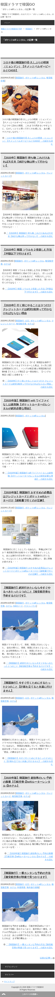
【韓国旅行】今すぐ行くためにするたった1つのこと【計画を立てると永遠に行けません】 (27, 686)
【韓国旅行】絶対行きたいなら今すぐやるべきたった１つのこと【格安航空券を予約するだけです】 (26, 591)
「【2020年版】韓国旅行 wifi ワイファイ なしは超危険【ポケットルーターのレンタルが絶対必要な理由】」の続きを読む (29, 476)
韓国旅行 (20, 78)
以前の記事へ (46, 958)
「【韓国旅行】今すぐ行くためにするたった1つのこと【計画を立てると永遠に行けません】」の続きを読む (28, 761)
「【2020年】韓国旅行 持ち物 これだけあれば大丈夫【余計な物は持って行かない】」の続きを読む (29, 234)
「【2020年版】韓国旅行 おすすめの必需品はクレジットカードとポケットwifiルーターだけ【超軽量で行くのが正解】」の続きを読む (28, 571)
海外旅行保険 (33, 887)
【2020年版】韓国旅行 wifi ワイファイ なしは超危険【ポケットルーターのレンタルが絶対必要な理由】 (26, 404)
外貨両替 (21, 887)
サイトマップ (9, 982)
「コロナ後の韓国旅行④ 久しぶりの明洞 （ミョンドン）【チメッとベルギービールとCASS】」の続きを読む (27, 141)
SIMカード (18, 606)
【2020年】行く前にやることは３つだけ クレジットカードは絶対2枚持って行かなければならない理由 (27, 309)
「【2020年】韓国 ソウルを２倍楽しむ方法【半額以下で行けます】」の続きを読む (29, 290)
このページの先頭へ (30, 994)
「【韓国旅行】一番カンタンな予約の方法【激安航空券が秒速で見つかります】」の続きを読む (29, 946)
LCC (27, 320)
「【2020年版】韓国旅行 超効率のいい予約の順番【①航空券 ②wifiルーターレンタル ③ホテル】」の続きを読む (28, 856)
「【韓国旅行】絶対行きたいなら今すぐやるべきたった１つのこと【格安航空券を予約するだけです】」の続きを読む (28, 666)
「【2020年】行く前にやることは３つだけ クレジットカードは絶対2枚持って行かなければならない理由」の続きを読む (27, 384)
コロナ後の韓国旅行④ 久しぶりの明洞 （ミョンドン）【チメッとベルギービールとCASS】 (26, 66)
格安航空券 (21, 324)
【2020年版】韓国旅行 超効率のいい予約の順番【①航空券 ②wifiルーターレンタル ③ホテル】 (27, 781)
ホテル (7, 264)
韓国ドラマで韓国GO (18, 4)
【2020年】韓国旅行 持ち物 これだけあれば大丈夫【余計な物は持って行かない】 (26, 161)
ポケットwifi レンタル (35, 78)
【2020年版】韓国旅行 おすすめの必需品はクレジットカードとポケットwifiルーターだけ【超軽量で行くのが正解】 (27, 496)
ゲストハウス (30, 606)
